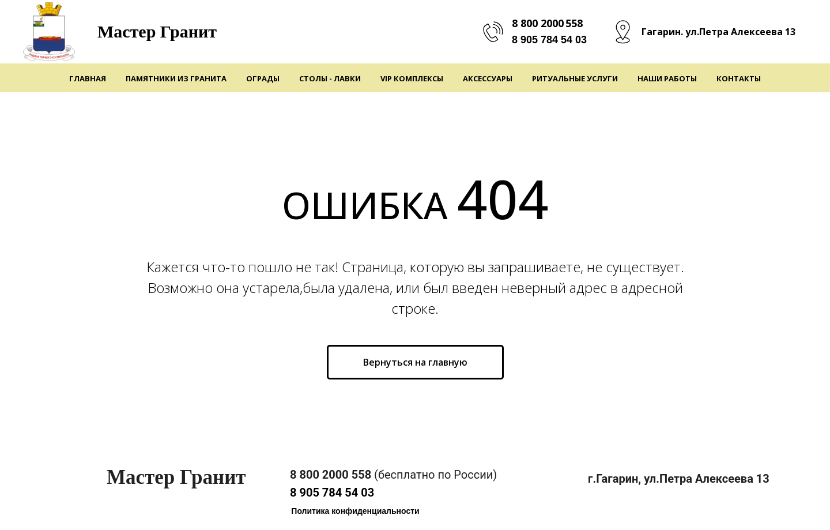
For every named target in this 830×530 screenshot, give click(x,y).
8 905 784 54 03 (549, 40)
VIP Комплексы (411, 78)
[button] (355, 511)
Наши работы (667, 78)
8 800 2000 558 (547, 23)
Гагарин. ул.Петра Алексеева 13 (718, 31)
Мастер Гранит (157, 31)
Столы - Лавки (330, 78)
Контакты (738, 78)
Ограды (263, 78)
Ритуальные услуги (575, 78)
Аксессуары (487, 78)
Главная (87, 78)
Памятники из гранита (176, 78)
